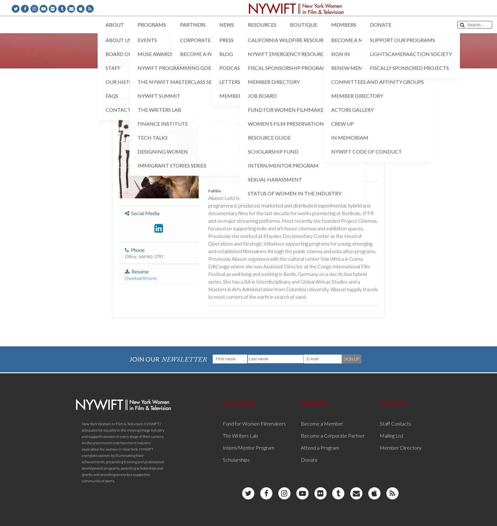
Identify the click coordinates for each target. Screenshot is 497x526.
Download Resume (141, 278)
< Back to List (128, 102)
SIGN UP (351, 359)
